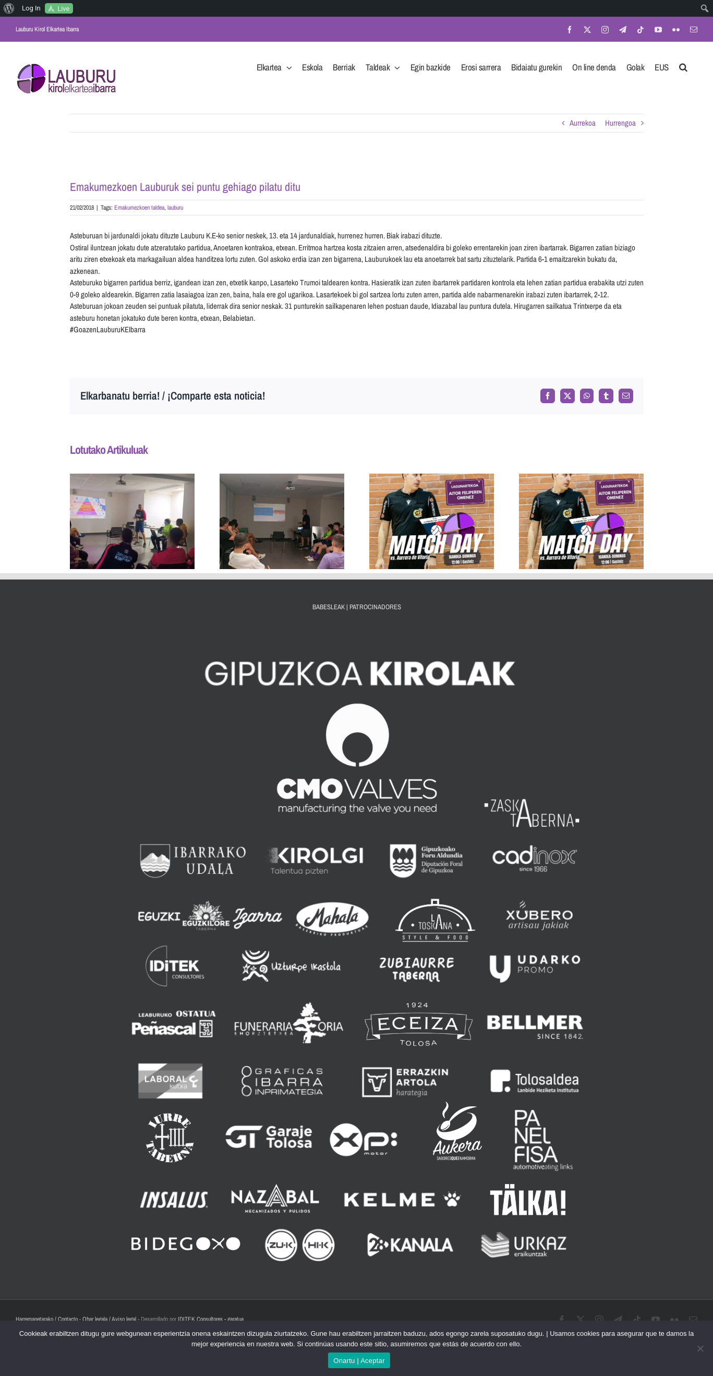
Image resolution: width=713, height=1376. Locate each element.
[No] (700, 1348)
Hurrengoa (620, 122)
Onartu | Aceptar (358, 1361)
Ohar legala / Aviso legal (109, 1319)
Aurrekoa (583, 122)
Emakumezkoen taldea (139, 207)
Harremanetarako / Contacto (47, 1319)
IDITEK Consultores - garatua (211, 1319)
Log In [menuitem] (31, 8)
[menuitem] (9, 8)
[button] (683, 64)
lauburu (175, 207)
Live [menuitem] (63, 9)
